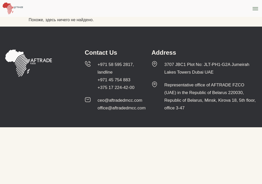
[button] (255, 8)
